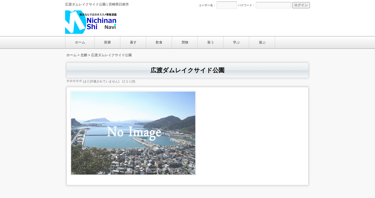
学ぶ (236, 42)
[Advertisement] (215, 22)
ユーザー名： (207, 5)
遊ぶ (262, 42)
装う (210, 42)
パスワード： (246, 5)
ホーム (80, 42)
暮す (133, 42)
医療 (107, 42)
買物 (185, 42)
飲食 (159, 42)
